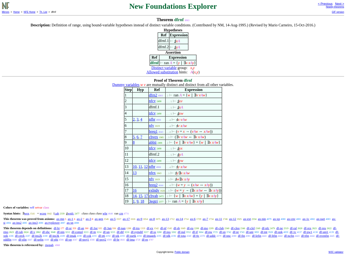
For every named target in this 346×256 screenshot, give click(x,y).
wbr (105, 213)
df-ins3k (54, 235)
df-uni (249, 232)
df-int (264, 232)
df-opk (278, 232)
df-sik (115, 235)
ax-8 (152, 219)
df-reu (322, 228)
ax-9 (139, 219)
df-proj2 (101, 239)
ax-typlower (52, 222)
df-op (68, 239)
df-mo (204, 228)
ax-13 (165, 219)
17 (146, 196)
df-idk (166, 235)
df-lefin (256, 235)
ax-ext (247, 219)
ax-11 (218, 219)
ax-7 (205, 219)
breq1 (153, 131)
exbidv (154, 190)
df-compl (77, 232)
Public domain (182, 252)
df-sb (176, 228)
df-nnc (227, 235)
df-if (195, 232)
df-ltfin (272, 235)
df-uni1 (323, 232)
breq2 (153, 185)
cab (57, 213)
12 (146, 167)
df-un (106, 232)
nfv (151, 125)
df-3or (94, 228)
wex (26, 213)
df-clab (219, 228)
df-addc (211, 235)
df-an (81, 228)
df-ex (150, 228)
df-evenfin (322, 235)
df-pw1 (307, 232)
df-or (68, 228)
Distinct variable (164, 68)
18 (142, 201)
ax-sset (320, 219)
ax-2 (79, 219)
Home (16, 12)
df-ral (293, 228)
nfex (152, 173)
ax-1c (306, 219)
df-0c (196, 235)
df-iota (182, 235)
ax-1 (70, 219)
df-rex (307, 228)
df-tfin (305, 235)
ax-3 (88, 219)
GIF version (338, 12)
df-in (93, 232)
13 (135, 173)
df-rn (145, 239)
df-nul (181, 232)
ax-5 (113, 219)
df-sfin (23, 239)
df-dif (120, 232)
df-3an (107, 228)
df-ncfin (289, 235)
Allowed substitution (162, 72)
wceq (43, 213)
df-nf (163, 228)
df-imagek (149, 235)
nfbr (152, 119)
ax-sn (70, 222)
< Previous (325, 3)
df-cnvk (19, 235)
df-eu (190, 228)
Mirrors (5, 12)
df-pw (208, 232)
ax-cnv (291, 219)
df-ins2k (37, 235)
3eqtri (153, 201)
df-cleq (235, 228)
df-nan (121, 228)
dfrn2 (153, 95)
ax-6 (193, 219)
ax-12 (232, 219)
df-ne (279, 228)
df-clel (251, 228)
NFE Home (29, 12)
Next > (339, 3)
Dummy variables (125, 85)
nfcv (152, 101)
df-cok (87, 235)
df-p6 (101, 235)
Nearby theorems (335, 6)
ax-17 (126, 219)
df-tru (136, 228)
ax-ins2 (16, 222)
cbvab (153, 196)
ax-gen (99, 219)
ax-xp (276, 219)
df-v (32, 232)
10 (135, 167)
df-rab (19, 232)
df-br (116, 239)
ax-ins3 (32, 222)
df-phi (54, 239)
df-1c (293, 232)
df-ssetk (131, 235)
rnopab (49, 245)
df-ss (153, 232)
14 (135, 196)
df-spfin (38, 239)
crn (121, 213)
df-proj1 (84, 239)
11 (140, 167)
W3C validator (335, 252)
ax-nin (262, 219)
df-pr (236, 232)
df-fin (241, 235)
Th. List (43, 12)
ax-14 (179, 219)
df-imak (71, 235)
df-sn (222, 232)
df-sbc (46, 232)
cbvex (153, 137)
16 (135, 190)
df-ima (130, 239)
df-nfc (265, 228)
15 (140, 196)
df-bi (57, 228)
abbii (153, 142)
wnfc (71, 213)
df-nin (61, 232)
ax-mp (60, 219)
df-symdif (137, 232)
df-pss (167, 232)
